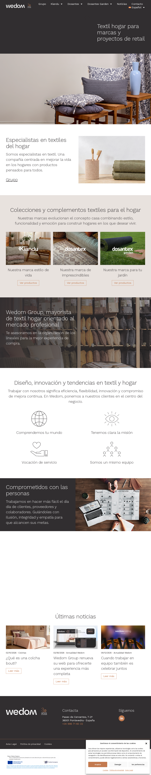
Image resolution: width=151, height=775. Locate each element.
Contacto (137, 3)
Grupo (42, 3)
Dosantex (75, 4)
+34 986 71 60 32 (72, 723)
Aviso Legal (129, 770)
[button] (146, 743)
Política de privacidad (116, 770)
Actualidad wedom (75, 652)
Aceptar (98, 764)
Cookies (105, 770)
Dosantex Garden (100, 4)
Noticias (122, 3)
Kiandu (57, 4)
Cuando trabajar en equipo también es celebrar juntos (117, 663)
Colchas (22, 652)
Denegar (118, 764)
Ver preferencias (138, 764)
